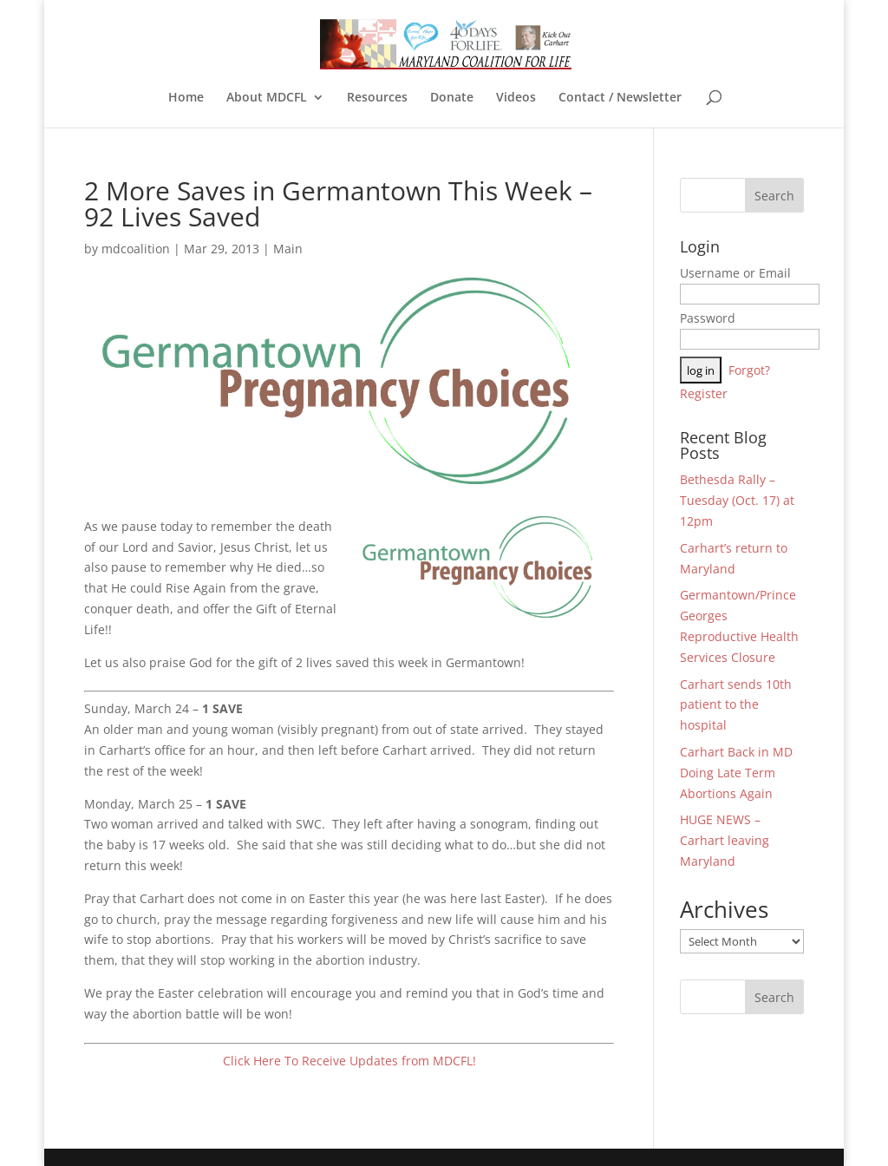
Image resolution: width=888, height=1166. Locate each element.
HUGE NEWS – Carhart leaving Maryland (724, 840)
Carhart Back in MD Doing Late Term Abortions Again (736, 772)
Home (186, 98)
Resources (377, 98)
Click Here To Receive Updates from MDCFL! (349, 1060)
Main (288, 248)
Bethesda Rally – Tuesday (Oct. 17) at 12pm (737, 500)
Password (707, 318)
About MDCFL (266, 98)
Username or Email (735, 273)
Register (704, 393)
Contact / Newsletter (620, 98)
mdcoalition (135, 248)
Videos (516, 98)
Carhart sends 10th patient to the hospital (736, 705)
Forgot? (749, 370)
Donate (451, 98)
